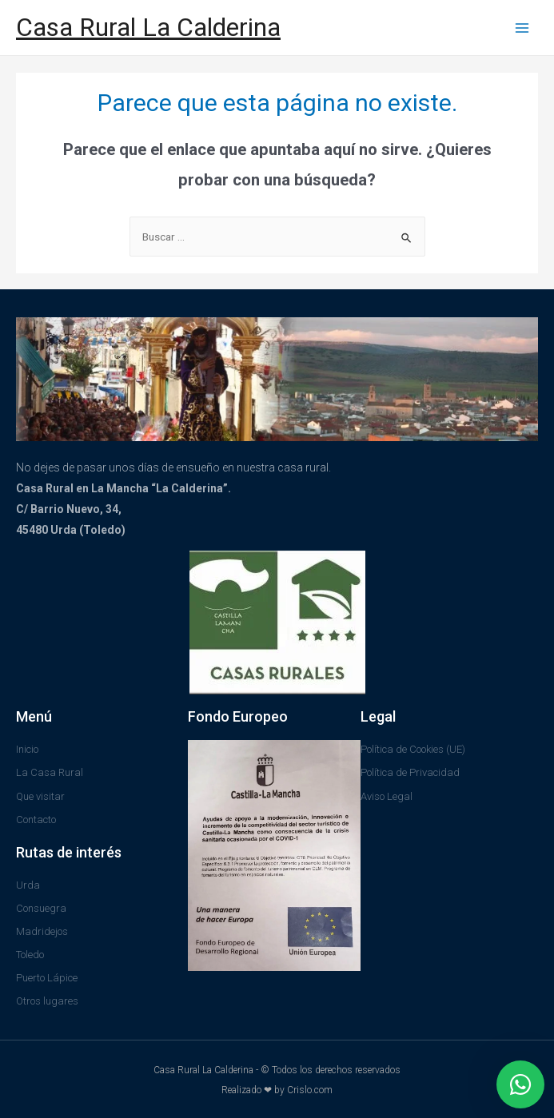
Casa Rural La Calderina (148, 27)
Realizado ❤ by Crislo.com (277, 1090)
